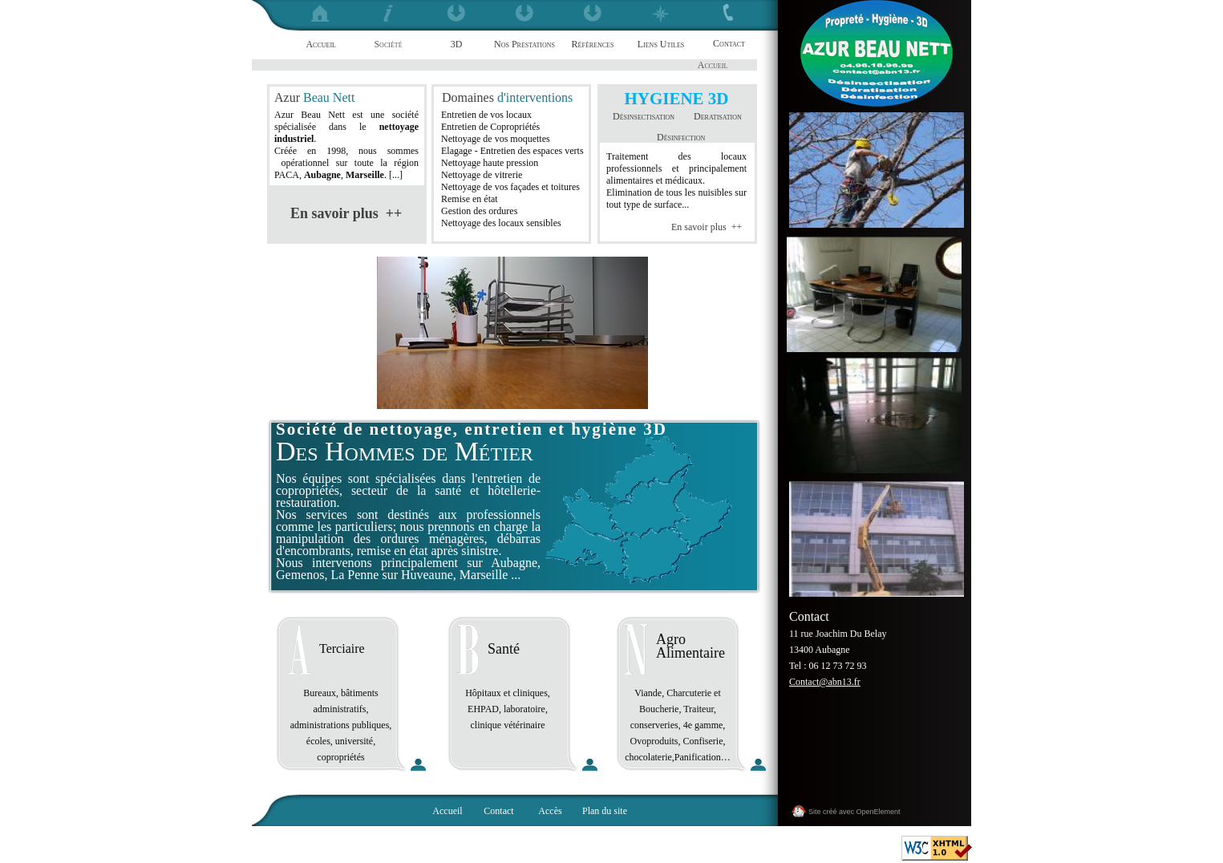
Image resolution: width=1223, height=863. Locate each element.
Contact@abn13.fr (825, 681)
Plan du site (604, 811)
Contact (498, 811)
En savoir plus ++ (706, 227)
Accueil (447, 811)
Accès (549, 811)
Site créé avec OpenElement (854, 812)
